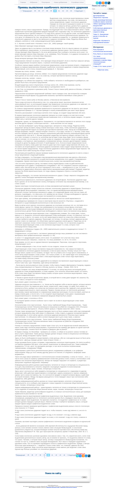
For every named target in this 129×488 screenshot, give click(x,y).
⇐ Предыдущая (26, 11)
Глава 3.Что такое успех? (102, 66)
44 (71, 11)
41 (59, 11)
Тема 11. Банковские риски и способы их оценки (101, 36)
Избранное (33, 2)
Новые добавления (60, 2)
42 (63, 11)
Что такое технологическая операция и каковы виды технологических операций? (102, 60)
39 (51, 11)
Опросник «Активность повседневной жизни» (101, 41)
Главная (23, 2)
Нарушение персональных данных (68, 487)
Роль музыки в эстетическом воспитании (102, 50)
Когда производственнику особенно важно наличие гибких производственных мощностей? (102, 23)
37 (43, 11)
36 (39, 11)
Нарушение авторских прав (52, 487)
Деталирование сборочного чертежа (100, 16)
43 (67, 11)
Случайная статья (77, 2)
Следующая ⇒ (79, 11)
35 (35, 11)
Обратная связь (103, 70)
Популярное (46, 2)
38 (47, 11)
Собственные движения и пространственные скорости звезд (102, 30)
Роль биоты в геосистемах (103, 54)
